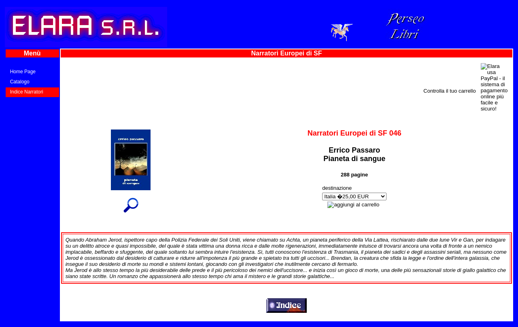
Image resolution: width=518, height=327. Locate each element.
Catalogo (20, 82)
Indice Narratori (26, 92)
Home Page (23, 71)
